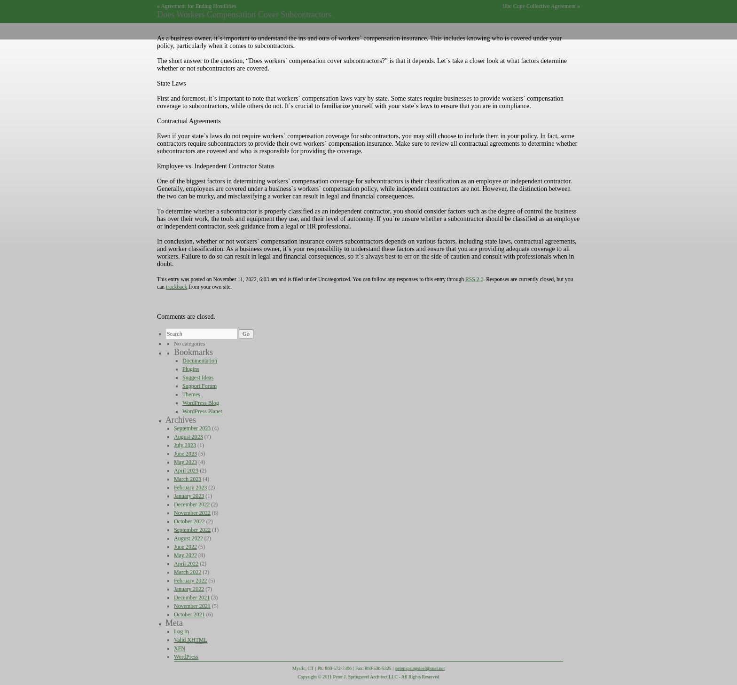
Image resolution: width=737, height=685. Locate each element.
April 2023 (186, 470)
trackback (176, 287)
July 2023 (185, 445)
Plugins (190, 369)
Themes (191, 394)
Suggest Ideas (197, 377)
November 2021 (192, 606)
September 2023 (192, 428)
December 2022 (192, 504)
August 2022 (188, 538)
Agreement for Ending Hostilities (198, 6)
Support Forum (199, 386)
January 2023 (189, 496)
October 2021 (189, 614)
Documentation (199, 360)
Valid (190, 640)
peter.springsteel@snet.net (420, 668)
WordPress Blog (200, 403)
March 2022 (187, 572)
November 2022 (192, 513)
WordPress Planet (202, 411)
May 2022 (185, 555)
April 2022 (186, 563)
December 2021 (192, 597)
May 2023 (185, 462)
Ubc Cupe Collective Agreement (539, 6)
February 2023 (190, 487)
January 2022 (189, 589)
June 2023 (185, 453)
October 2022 (189, 521)
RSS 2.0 (474, 279)
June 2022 (185, 546)
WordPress (186, 657)
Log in (181, 631)
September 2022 (192, 530)
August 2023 (188, 436)
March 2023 (187, 479)
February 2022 (190, 580)
